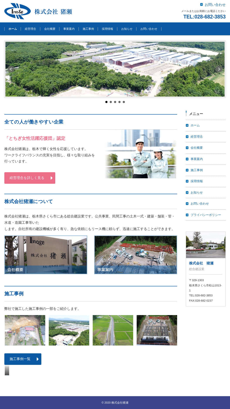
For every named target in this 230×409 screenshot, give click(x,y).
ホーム (12, 28)
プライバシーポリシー (206, 215)
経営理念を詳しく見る (27, 178)
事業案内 (69, 28)
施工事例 (88, 28)
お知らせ (127, 28)
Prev (11, 69)
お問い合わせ (148, 28)
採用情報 (107, 28)
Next (218, 69)
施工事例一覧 (20, 359)
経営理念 (30, 28)
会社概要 (49, 28)
